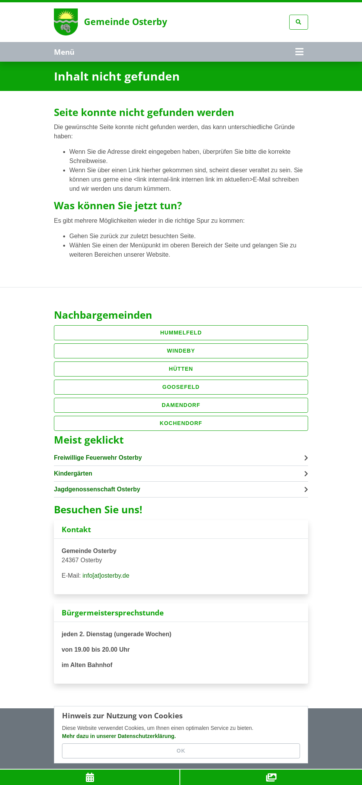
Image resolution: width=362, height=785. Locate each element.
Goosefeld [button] (181, 386)
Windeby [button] (181, 350)
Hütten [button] (181, 368)
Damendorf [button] (181, 405)
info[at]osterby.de (105, 575)
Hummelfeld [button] (181, 332)
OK (181, 751)
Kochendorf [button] (181, 423)
